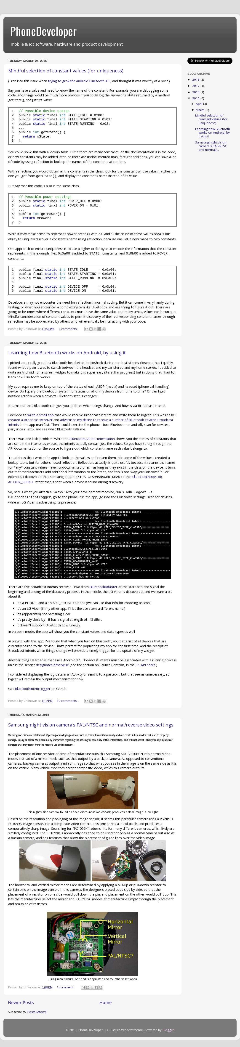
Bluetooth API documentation (92, 438)
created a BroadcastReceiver (30, 419)
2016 (196, 92)
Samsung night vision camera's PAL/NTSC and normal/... (211, 146)
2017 (196, 86)
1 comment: (66, 987)
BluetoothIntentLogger (33, 688)
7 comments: (68, 329)
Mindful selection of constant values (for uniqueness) (65, 71)
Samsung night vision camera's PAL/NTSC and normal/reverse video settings (90, 725)
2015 (196, 98)
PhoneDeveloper (43, 30)
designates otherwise (52, 665)
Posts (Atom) (36, 1012)
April (199, 104)
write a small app (40, 415)
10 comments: (67, 701)
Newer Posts (21, 1002)
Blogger (168, 1030)
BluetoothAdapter (103, 586)
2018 (196, 79)
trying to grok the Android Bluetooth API (79, 81)
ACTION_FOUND (20, 482)
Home (105, 1002)
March (200, 110)
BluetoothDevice (146, 477)
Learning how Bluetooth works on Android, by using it (67, 353)
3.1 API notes (145, 665)
